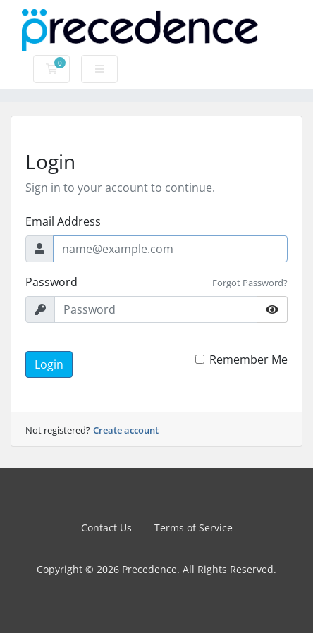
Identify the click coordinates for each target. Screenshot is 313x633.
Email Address (63, 221)
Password (51, 282)
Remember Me (248, 359)
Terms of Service (193, 527)
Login (49, 364)
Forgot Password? (250, 282)
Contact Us (106, 527)
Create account (126, 430)
